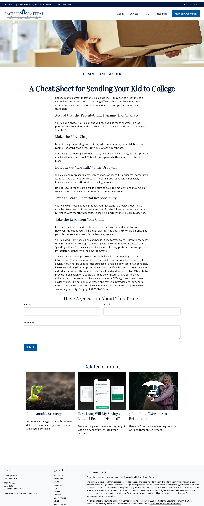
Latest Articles (60, 496)
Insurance (58, 483)
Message (29, 320)
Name (27, 302)
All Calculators (60, 502)
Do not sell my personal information (165, 501)
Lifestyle (57, 492)
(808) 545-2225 (62, 2)
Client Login (190, 2)
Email (106, 302)
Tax (55, 486)
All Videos (58, 499)
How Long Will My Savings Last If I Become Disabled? (99, 414)
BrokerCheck (148, 475)
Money (57, 489)
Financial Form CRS (99, 470)
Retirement (58, 473)
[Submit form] (30, 345)
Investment (58, 476)
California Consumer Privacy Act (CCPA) (175, 499)
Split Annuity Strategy (44, 411)
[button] (120, 12)
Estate (56, 480)
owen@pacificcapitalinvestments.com (20, 491)
